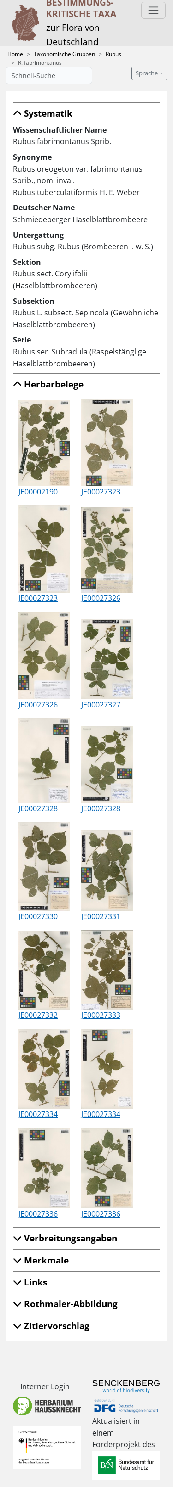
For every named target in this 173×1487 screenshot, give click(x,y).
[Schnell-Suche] (49, 75)
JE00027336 (38, 1214)
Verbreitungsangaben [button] (65, 1238)
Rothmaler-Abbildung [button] (65, 1303)
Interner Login (45, 1386)
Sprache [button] (147, 73)
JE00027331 (100, 916)
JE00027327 (100, 705)
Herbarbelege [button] (48, 384)
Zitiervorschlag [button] (51, 1325)
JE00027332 (38, 1015)
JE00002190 (38, 492)
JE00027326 (100, 598)
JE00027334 (38, 1114)
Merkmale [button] (41, 1260)
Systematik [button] (42, 113)
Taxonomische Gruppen (64, 54)
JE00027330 (38, 916)
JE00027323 (100, 492)
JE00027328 (38, 808)
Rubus (113, 54)
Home (15, 54)
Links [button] (30, 1282)
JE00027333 (100, 1015)
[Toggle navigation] (153, 10)
